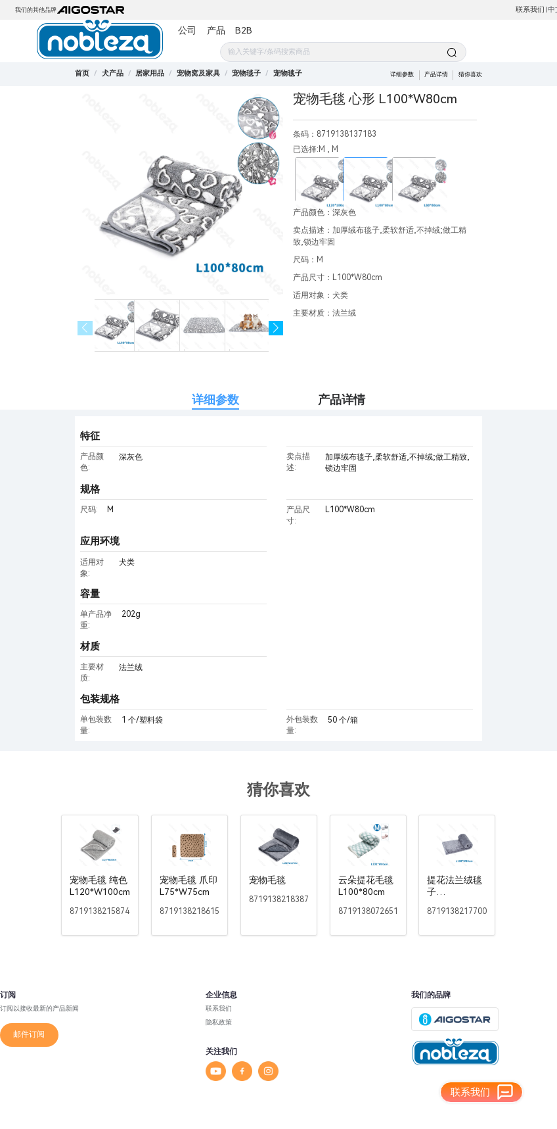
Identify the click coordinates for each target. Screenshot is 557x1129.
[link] (112, 73)
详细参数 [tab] (215, 399)
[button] (276, 328)
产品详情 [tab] (341, 399)
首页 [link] (82, 73)
